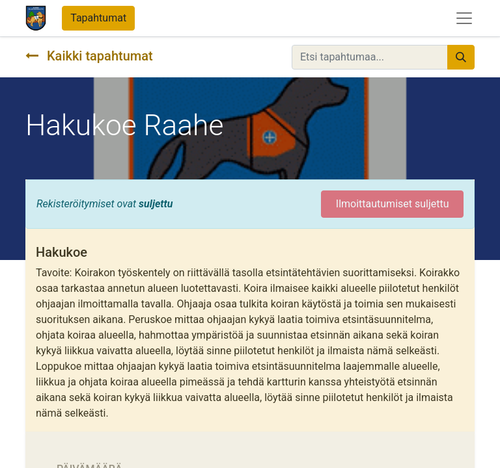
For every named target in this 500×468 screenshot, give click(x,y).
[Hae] (461, 57)
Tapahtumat (98, 18)
